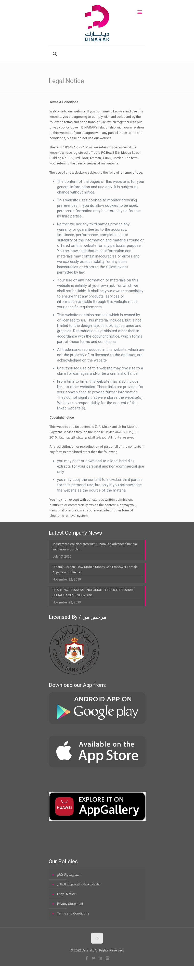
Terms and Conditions (73, 913)
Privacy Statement (70, 904)
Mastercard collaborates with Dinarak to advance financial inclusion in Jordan (95, 546)
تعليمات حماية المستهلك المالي (78, 884)
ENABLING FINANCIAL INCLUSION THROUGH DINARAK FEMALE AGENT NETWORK (93, 592)
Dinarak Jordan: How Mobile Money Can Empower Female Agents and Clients (95, 569)
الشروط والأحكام (69, 875)
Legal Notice (66, 894)
